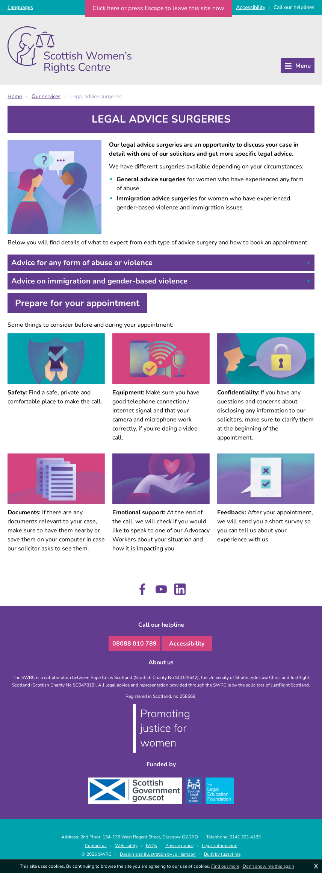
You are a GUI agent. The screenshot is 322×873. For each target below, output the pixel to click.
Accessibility (186, 644)
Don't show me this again (268, 866)
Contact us (96, 846)
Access (250, 7)
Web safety (126, 846)
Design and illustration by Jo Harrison (158, 854)
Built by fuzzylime (222, 854)
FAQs (151, 846)
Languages (20, 7)
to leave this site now (158, 8)
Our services (46, 96)
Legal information (219, 846)
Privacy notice (179, 846)
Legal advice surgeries (96, 96)
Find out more (225, 866)
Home (15, 96)
